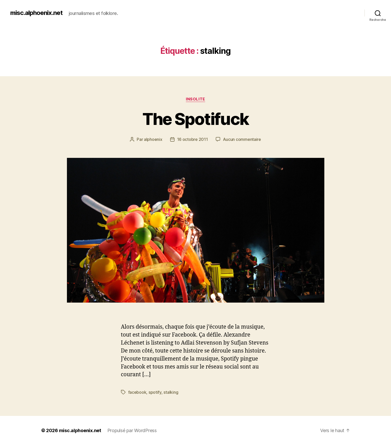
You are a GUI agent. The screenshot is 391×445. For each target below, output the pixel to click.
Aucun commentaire (242, 139)
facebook (137, 392)
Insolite (195, 99)
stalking (170, 392)
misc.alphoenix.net (36, 13)
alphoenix (153, 139)
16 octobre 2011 (192, 139)
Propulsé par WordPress (132, 430)
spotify (155, 392)
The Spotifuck (195, 119)
